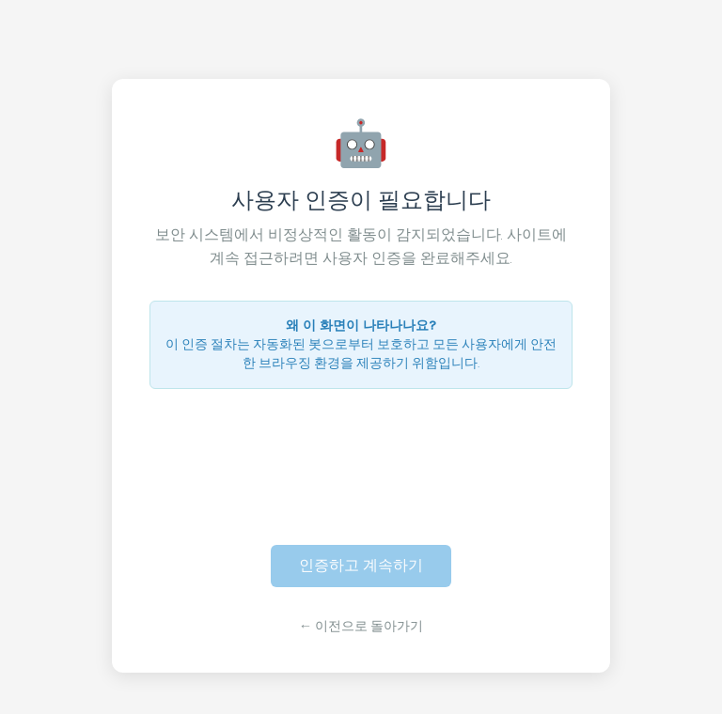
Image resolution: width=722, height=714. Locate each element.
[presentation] (361, 455)
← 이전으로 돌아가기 (361, 626)
